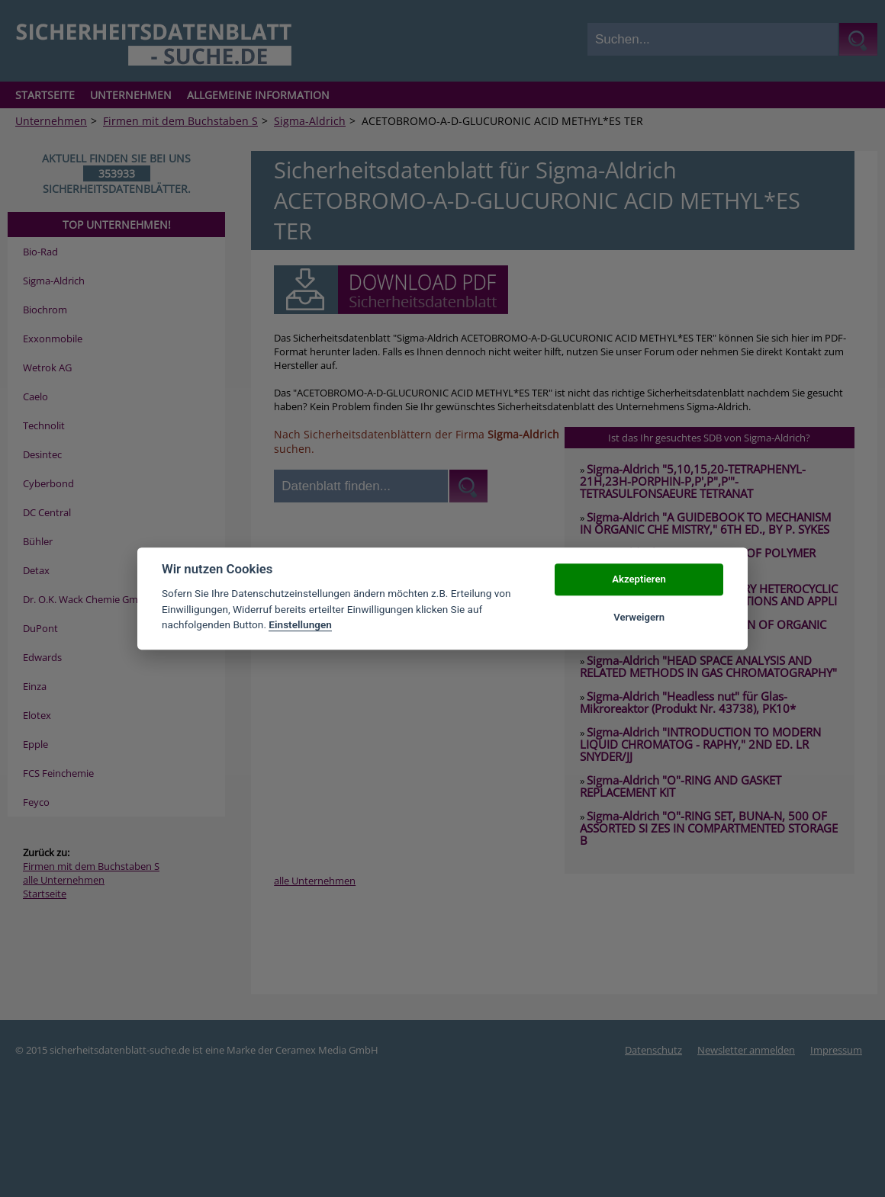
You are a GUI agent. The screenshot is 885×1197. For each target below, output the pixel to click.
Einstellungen (300, 624)
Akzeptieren (638, 579)
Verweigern (639, 617)
